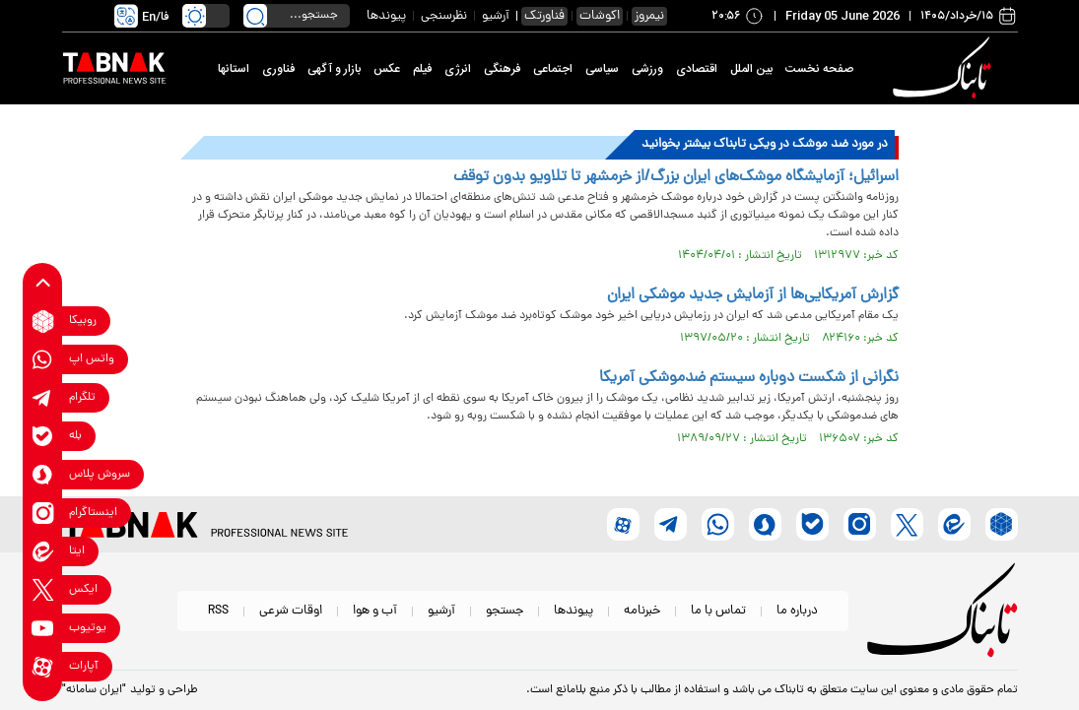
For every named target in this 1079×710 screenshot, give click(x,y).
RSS (218, 611)
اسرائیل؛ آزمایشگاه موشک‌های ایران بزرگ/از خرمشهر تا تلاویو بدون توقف (676, 177)
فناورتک (544, 16)
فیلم (422, 69)
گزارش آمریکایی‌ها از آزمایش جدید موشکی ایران (753, 295)
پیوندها (386, 16)
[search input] (296, 16)
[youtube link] (43, 628)
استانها (233, 69)
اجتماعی (553, 69)
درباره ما (797, 611)
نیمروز (649, 16)
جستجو (504, 611)
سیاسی (602, 69)
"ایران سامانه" (94, 690)
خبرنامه (642, 611)
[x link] (43, 590)
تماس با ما (718, 611)
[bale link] (43, 436)
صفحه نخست (819, 69)
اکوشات (599, 16)
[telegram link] (43, 398)
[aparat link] (43, 667)
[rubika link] (43, 321)
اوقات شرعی (290, 611)
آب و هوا (375, 611)
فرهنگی (502, 69)
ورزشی (647, 69)
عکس (386, 69)
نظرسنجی (444, 16)
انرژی (457, 69)
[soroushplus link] (43, 475)
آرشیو (495, 16)
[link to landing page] (946, 68)
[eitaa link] (43, 552)
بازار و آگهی (334, 69)
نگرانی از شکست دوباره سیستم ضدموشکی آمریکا (749, 378)
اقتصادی (696, 69)
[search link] (255, 16)
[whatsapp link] (43, 360)
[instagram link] (43, 513)
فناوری (278, 69)
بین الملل (751, 69)
